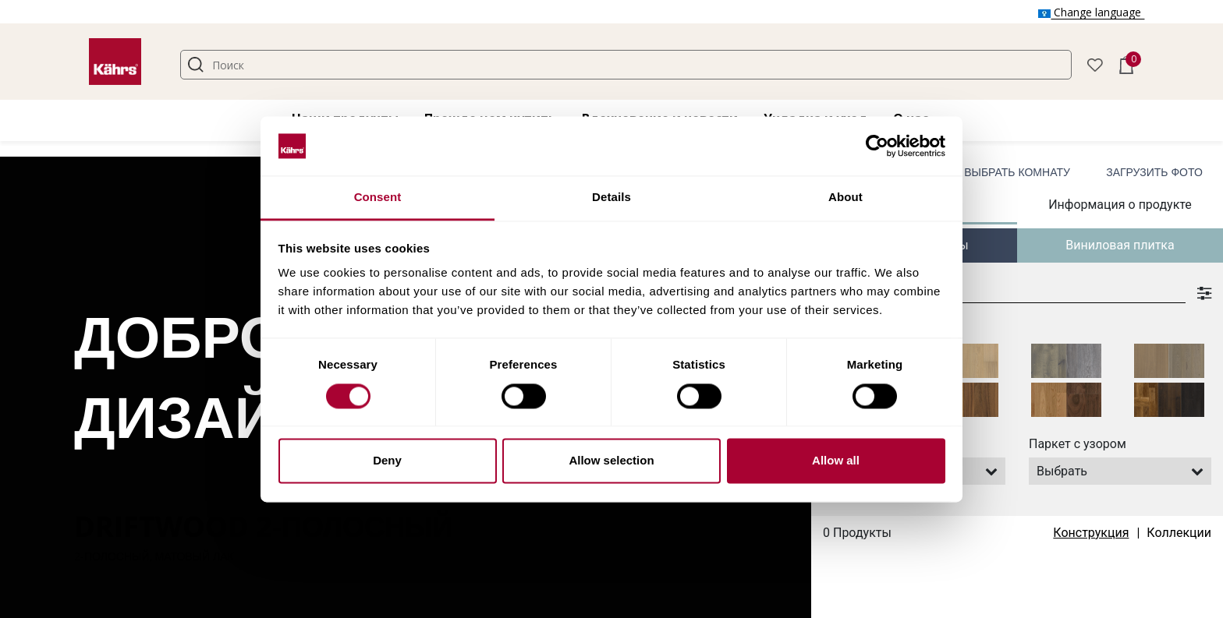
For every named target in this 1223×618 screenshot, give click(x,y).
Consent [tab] (378, 197)
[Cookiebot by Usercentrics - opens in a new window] (877, 145)
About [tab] (845, 197)
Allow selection (611, 461)
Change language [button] (1091, 12)
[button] (1095, 63)
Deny (387, 461)
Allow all (836, 461)
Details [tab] (611, 197)
